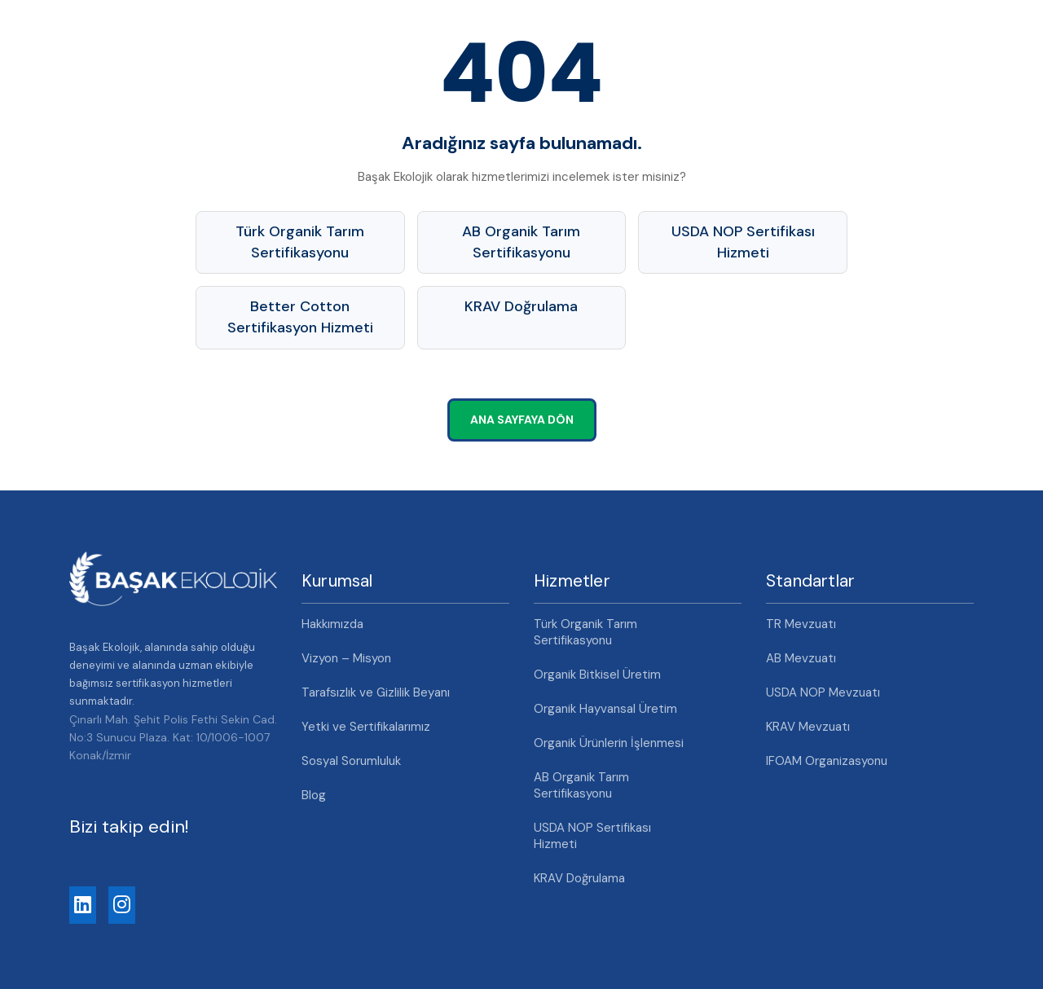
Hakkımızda (332, 624)
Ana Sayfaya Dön (522, 419)
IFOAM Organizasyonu (826, 761)
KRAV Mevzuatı (808, 727)
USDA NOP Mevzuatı (823, 692)
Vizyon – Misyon (346, 658)
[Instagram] (121, 905)
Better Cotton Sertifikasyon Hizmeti (300, 317)
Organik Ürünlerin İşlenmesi (609, 743)
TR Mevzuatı (801, 624)
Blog (313, 795)
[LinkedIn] (82, 905)
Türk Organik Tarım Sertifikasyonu (299, 242)
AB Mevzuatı (801, 658)
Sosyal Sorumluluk (351, 761)
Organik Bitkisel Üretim (597, 674)
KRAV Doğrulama (521, 306)
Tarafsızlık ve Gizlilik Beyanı (375, 692)
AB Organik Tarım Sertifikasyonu (521, 242)
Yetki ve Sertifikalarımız (365, 727)
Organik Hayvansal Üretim (605, 709)
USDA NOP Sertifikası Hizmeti (743, 242)
